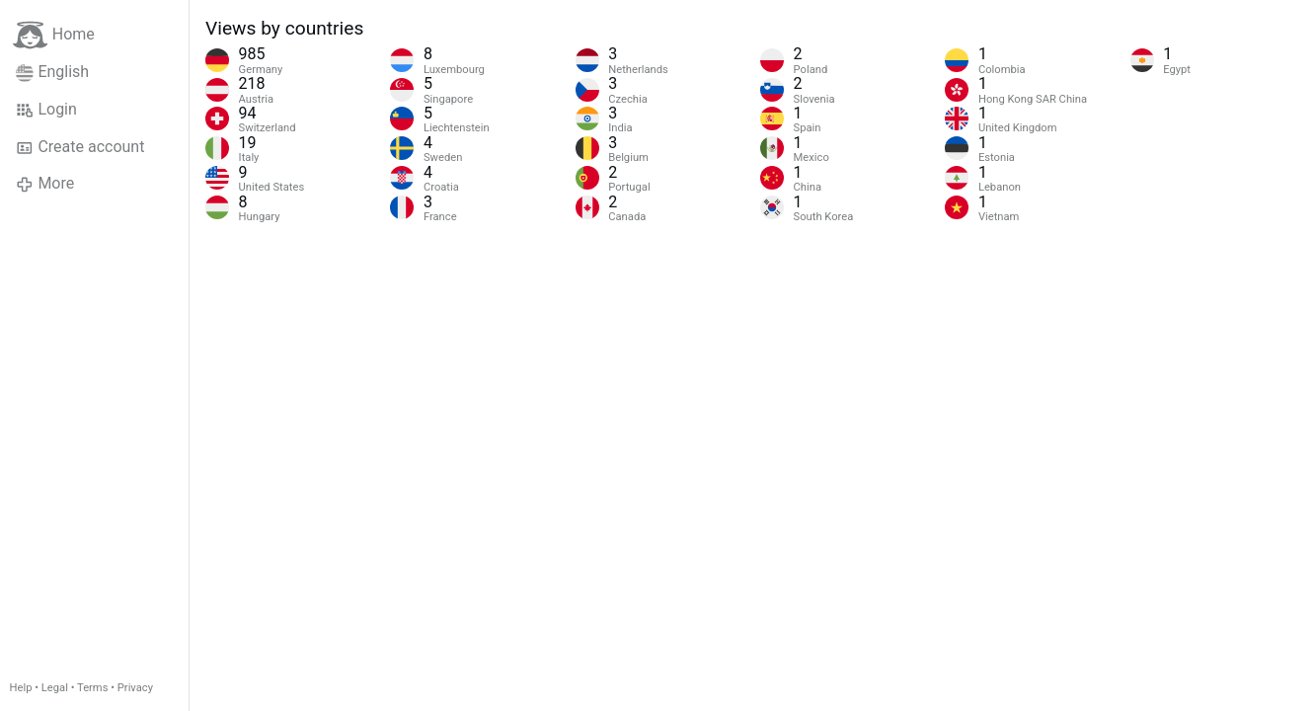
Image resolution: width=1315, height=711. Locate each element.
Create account (80, 147)
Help (21, 687)
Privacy (135, 687)
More (45, 184)
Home (54, 35)
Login (46, 109)
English (52, 72)
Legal (54, 687)
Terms (92, 687)
